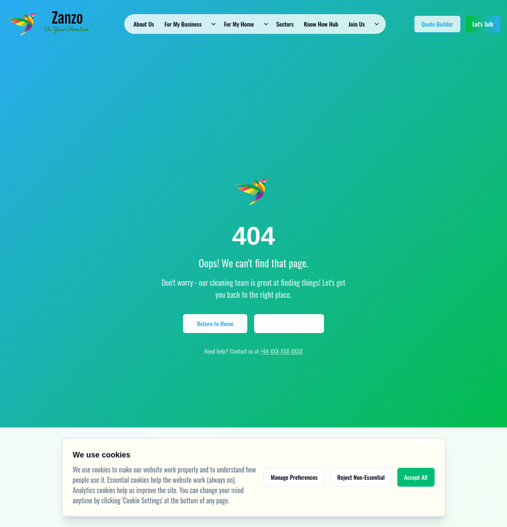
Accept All (416, 477)
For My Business (183, 23)
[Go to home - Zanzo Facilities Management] (51, 24)
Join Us (356, 23)
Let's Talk (483, 23)
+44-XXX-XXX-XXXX (281, 350)
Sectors (285, 23)
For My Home (239, 23)
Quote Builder (437, 23)
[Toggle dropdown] (213, 24)
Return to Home (215, 323)
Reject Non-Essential (361, 477)
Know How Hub (321, 23)
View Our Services (289, 323)
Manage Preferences (294, 477)
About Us (143, 23)
